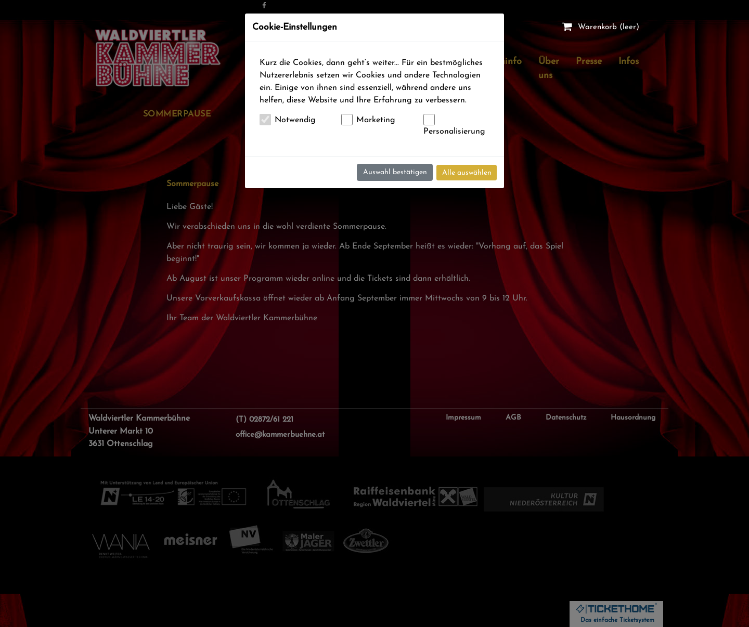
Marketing (375, 120)
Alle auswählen (467, 173)
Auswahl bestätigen (395, 172)
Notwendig (295, 120)
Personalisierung (454, 131)
